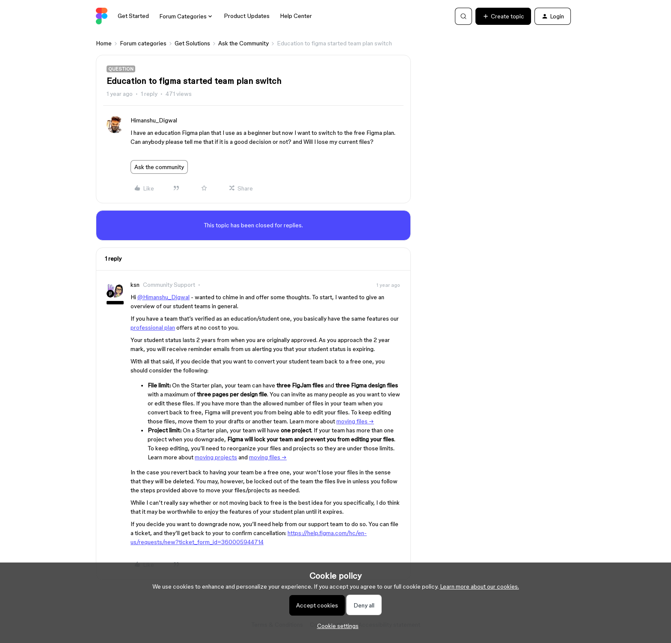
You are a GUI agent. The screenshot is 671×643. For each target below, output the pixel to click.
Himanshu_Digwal (154, 120)
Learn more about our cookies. (479, 586)
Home (104, 43)
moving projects (216, 457)
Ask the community (159, 167)
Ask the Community (243, 43)
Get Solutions (192, 43)
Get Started (133, 15)
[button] (503, 16)
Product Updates (247, 15)
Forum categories (143, 43)
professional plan (153, 327)
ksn (135, 284)
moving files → (355, 421)
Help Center (296, 15)
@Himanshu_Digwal (163, 297)
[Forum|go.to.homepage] (101, 16)
